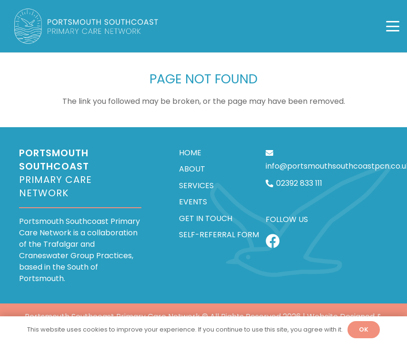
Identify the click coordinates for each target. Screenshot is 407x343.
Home (190, 152)
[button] (393, 26)
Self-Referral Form (219, 234)
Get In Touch (205, 217)
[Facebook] (273, 241)
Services (196, 185)
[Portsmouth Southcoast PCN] (87, 26)
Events (193, 201)
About (192, 168)
